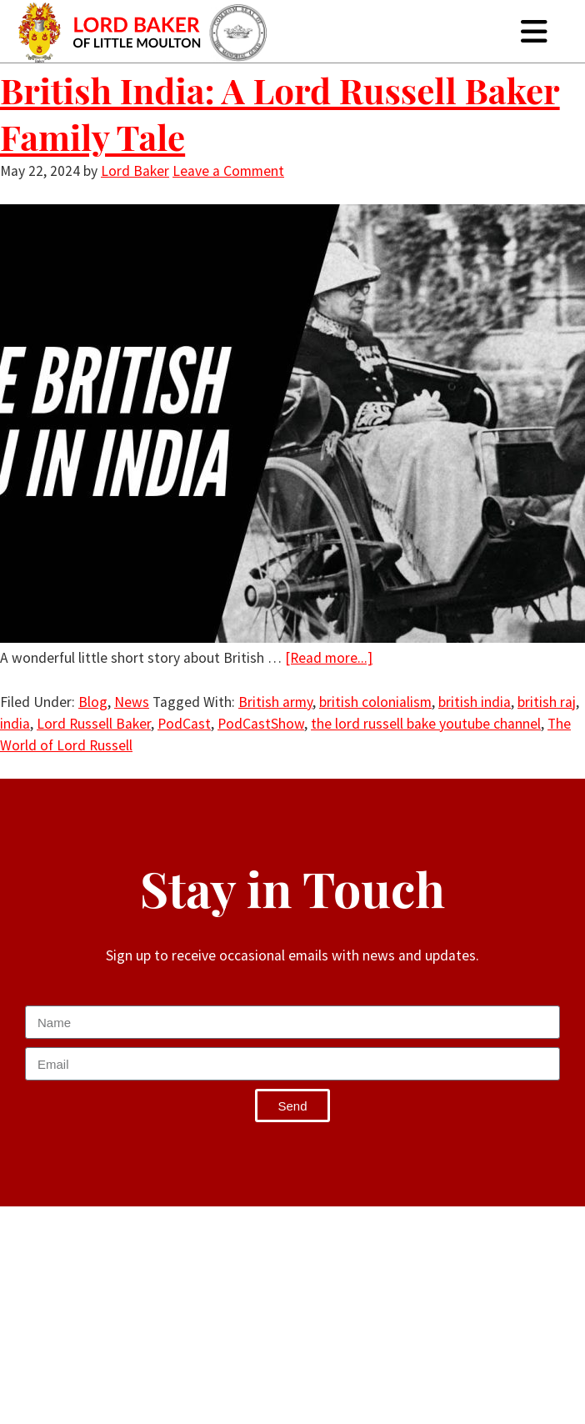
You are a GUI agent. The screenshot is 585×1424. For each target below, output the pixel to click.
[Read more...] (328, 658)
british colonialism (375, 702)
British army (275, 702)
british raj (547, 702)
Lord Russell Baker (94, 724)
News (131, 702)
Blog (93, 702)
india (15, 724)
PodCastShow (261, 724)
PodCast (184, 724)
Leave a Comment (228, 171)
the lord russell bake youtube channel (426, 724)
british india (474, 702)
